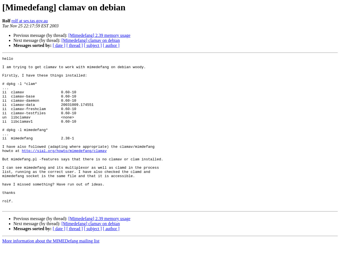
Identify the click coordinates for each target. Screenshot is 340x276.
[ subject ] (93, 45)
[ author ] (111, 45)
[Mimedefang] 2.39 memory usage (99, 35)
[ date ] (59, 45)
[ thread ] (74, 45)
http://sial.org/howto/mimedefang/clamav (64, 169)
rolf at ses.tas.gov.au (29, 20)
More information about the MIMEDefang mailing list (50, 271)
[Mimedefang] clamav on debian (90, 40)
